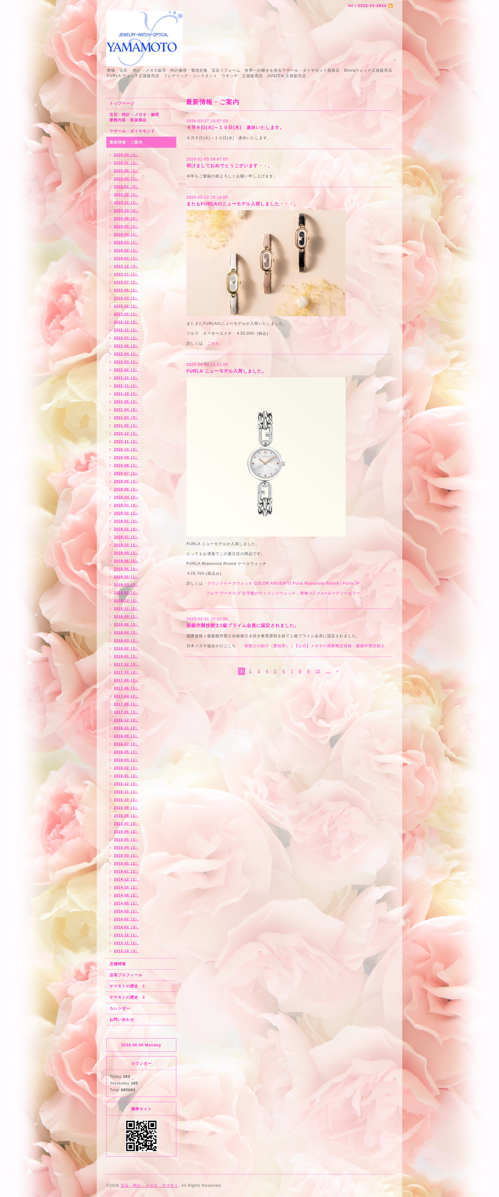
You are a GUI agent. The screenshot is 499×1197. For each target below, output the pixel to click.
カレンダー (119, 1008)
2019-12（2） (126, 529)
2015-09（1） (126, 807)
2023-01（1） (126, 314)
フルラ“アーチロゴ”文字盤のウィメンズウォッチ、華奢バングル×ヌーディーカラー (283, 593)
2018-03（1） (126, 640)
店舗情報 (117, 964)
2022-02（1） (126, 370)
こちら (213, 343)
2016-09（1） (126, 736)
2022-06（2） (126, 346)
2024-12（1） (126, 194)
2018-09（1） (126, 616)
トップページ (121, 103)
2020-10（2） (126, 449)
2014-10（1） (126, 887)
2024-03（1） (126, 242)
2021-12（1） (126, 378)
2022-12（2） (126, 322)
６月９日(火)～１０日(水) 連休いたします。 (235, 127)
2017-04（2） (126, 696)
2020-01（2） (126, 521)
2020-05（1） (126, 489)
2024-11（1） (126, 202)
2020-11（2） (126, 441)
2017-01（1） (126, 712)
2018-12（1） (126, 600)
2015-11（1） (126, 792)
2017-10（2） (126, 672)
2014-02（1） (126, 919)
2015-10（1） (126, 800)
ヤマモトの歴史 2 (127, 997)
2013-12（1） (126, 935)
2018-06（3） (126, 624)
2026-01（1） (126, 163)
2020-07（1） (126, 473)
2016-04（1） (126, 760)
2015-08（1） (126, 815)
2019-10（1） (126, 545)
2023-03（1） (126, 298)
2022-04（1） (126, 354)
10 (318, 671)
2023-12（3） (126, 266)
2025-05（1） (126, 171)
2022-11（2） (126, 330)
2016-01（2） (126, 776)
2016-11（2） (126, 728)
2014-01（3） (126, 927)
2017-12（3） (126, 664)
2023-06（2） (126, 290)
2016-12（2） (126, 720)
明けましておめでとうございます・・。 (229, 165)
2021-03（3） (126, 417)
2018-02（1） (126, 648)
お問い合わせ (121, 1019)
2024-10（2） (126, 210)
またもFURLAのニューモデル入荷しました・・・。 (242, 203)
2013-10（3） (126, 951)
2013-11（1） (126, 943)
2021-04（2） (126, 409)
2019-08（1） (126, 561)
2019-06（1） (126, 569)
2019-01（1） (126, 593)
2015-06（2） (126, 831)
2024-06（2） (126, 218)
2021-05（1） (126, 401)
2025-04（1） (126, 179)
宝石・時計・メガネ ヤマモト (150, 1185)
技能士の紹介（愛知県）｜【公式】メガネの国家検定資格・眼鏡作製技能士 (314, 646)
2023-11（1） (126, 274)
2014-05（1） (126, 903)
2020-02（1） (126, 513)
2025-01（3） (126, 187)
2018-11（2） (126, 608)
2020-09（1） (126, 457)
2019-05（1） (126, 577)
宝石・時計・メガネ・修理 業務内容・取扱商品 (141, 117)
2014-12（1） (126, 879)
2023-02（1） (126, 306)
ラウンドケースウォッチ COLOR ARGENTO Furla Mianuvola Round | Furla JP (283, 583)
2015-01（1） (126, 871)
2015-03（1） (126, 855)
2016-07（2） (126, 744)
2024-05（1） (126, 226)
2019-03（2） (126, 585)
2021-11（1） (126, 386)
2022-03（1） (126, 362)
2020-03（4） (126, 505)
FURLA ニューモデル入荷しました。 (226, 371)
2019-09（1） (126, 553)
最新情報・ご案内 (126, 142)
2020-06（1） (126, 481)
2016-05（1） (126, 752)
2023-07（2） (126, 282)
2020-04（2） (126, 497)
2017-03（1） (126, 704)
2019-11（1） (126, 537)
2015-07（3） (126, 823)
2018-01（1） (126, 656)
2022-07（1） (126, 338)
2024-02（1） (126, 250)
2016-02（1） (126, 768)
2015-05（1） (126, 839)
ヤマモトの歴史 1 (127, 986)
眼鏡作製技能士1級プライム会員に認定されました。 (242, 625)
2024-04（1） (126, 234)
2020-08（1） (126, 465)
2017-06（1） (126, 688)
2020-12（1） (126, 433)
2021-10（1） (126, 393)
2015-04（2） (126, 847)
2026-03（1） (126, 155)
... (328, 671)
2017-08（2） (126, 680)
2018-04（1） (126, 632)
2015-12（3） (126, 784)
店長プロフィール (126, 975)
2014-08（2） (126, 895)
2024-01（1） (126, 258)
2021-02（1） (126, 425)
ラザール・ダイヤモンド (132, 131)
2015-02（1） (126, 863)
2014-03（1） (126, 911)
